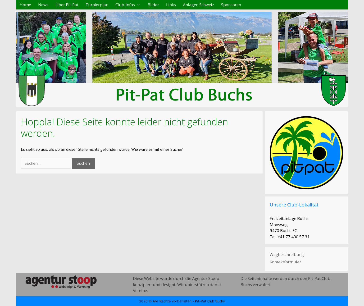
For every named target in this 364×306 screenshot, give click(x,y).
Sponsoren (231, 4)
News (43, 4)
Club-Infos (129, 4)
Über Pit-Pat (66, 4)
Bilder (153, 4)
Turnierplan (97, 4)
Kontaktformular (285, 262)
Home (25, 4)
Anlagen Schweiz (198, 4)
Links (171, 4)
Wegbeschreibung (287, 254)
